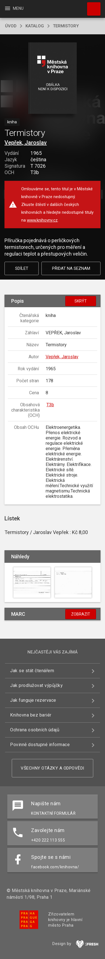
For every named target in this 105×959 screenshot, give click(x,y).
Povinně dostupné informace (40, 744)
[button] (52, 78)
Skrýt (80, 301)
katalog (34, 25)
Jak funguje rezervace (33, 700)
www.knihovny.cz (42, 220)
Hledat (91, 6)
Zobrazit (80, 614)
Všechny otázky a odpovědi (52, 768)
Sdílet (21, 268)
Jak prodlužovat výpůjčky (36, 685)
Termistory (66, 25)
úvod (11, 25)
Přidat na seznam (71, 268)
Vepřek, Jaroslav (25, 142)
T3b (50, 404)
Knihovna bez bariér (31, 715)
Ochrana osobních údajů (34, 729)
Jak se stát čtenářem (32, 670)
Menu (14, 8)
